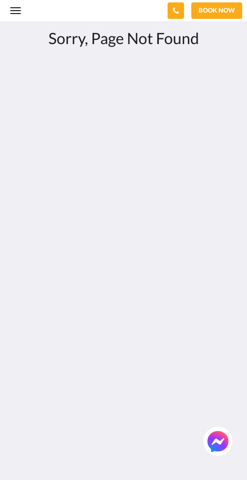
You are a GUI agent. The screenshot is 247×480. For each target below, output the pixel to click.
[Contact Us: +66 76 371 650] (176, 10)
